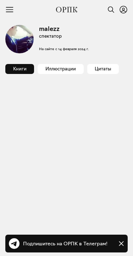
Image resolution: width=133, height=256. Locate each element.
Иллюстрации (60, 68)
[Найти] (109, 9)
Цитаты (103, 68)
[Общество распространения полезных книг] (66, 9)
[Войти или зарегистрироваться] (123, 9)
